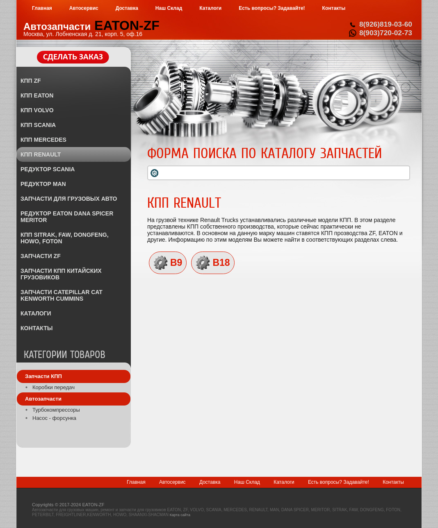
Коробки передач (53, 387)
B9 (176, 262)
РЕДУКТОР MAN (43, 184)
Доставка (210, 482)
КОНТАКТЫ (36, 328)
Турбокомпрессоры (56, 410)
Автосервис (172, 482)
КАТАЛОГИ (36, 313)
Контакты (393, 482)
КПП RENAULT (41, 154)
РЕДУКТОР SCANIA (48, 169)
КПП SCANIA (38, 125)
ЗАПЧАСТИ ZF (41, 256)
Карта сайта (180, 515)
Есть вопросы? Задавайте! (338, 482)
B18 (221, 262)
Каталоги (284, 482)
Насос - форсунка (54, 418)
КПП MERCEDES (43, 139)
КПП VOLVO (37, 110)
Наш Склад (247, 482)
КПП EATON (37, 95)
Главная (136, 482)
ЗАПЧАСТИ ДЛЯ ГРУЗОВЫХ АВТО (69, 198)
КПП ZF (31, 80)
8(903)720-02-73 (385, 33)
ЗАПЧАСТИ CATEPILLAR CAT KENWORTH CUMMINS (62, 295)
